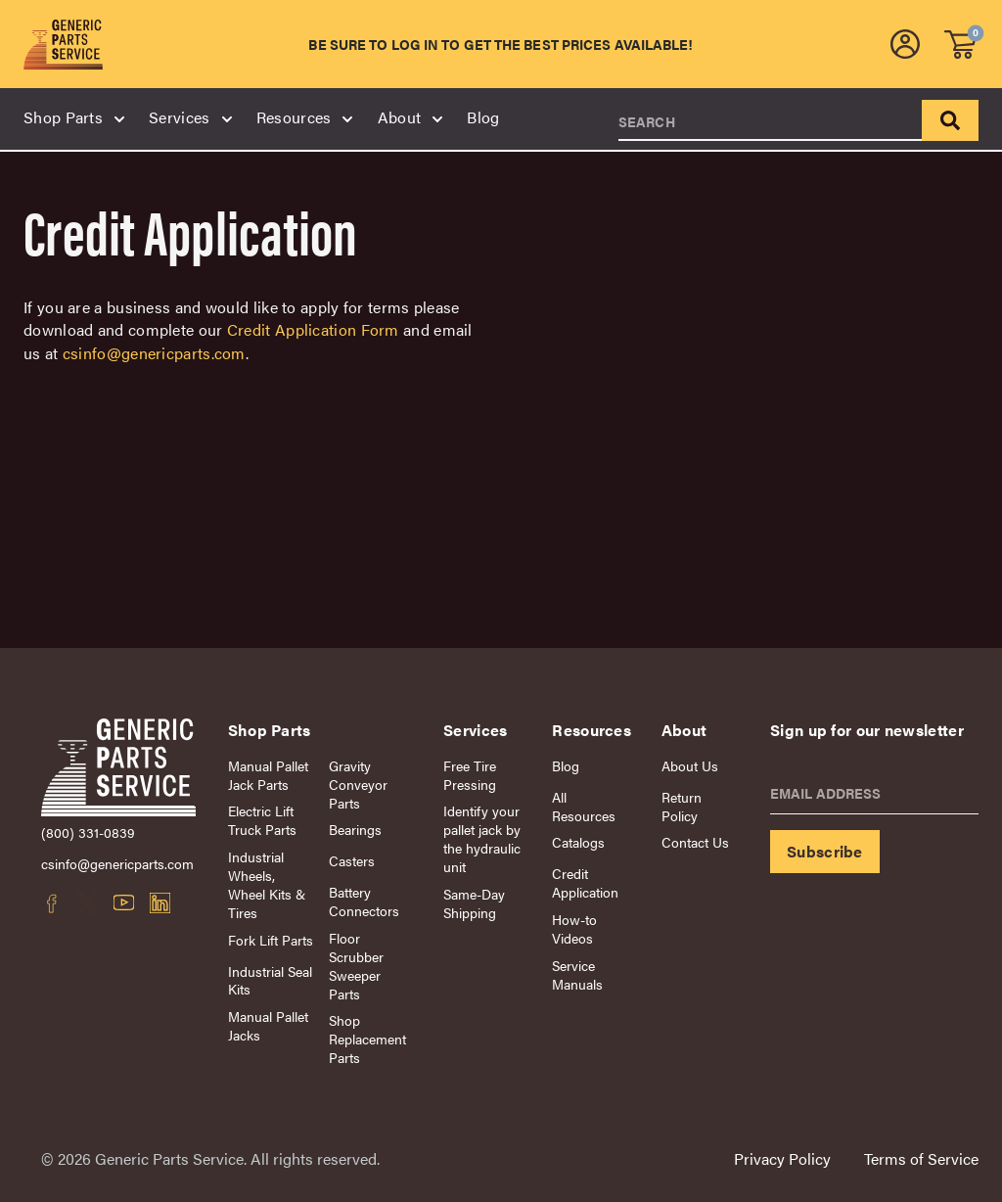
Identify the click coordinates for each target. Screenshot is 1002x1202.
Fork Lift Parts (270, 940)
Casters (352, 861)
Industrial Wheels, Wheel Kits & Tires (266, 885)
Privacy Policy (782, 1158)
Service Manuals (577, 975)
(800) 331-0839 (88, 832)
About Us (689, 766)
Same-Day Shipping (474, 903)
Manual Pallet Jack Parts (268, 775)
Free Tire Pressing (469, 775)
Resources (303, 117)
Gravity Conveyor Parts (358, 784)
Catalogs (578, 842)
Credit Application (585, 883)
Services (189, 117)
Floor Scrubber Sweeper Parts (356, 966)
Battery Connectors (364, 901)
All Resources (583, 806)
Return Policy (681, 806)
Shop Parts (72, 117)
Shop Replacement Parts (367, 1039)
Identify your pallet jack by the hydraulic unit (482, 839)
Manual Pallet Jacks (268, 1025)
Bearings (355, 829)
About (409, 117)
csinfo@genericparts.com (154, 353)
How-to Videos (574, 929)
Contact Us (695, 842)
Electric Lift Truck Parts (262, 820)
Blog (483, 117)
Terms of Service (921, 1158)
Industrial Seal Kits (270, 980)
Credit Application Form (313, 329)
